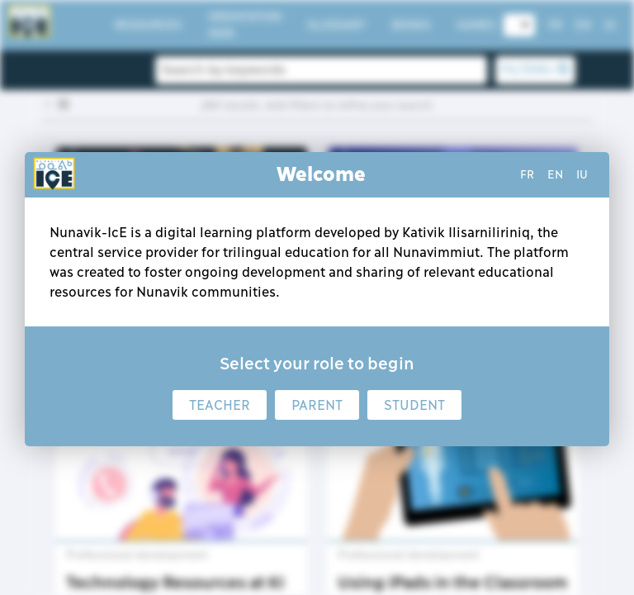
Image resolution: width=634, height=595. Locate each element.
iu (582, 174)
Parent (317, 405)
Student (414, 405)
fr (527, 174)
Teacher (219, 405)
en (555, 174)
